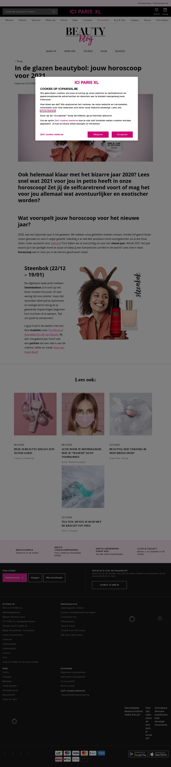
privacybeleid (47, 111)
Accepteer (122, 135)
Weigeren (98, 135)
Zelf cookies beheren (66, 121)
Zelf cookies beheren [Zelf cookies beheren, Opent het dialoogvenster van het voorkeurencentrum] (51, 135)
